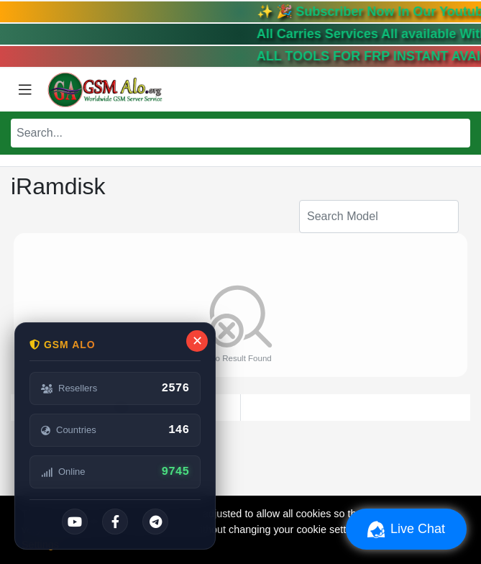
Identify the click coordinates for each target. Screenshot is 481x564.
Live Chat (406, 529)
